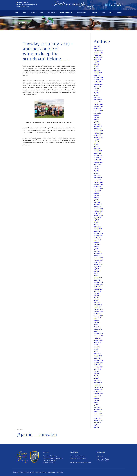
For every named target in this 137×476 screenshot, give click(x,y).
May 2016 (96, 298)
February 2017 (98, 278)
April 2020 (96, 200)
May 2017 (96, 273)
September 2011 (98, 421)
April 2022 (96, 146)
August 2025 (97, 60)
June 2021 (97, 169)
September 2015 (98, 316)
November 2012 (98, 389)
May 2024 (96, 93)
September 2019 (98, 215)
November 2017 (98, 260)
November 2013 (98, 363)
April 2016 (96, 300)
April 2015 (96, 325)
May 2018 (96, 247)
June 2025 (97, 64)
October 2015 (97, 314)
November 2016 (98, 285)
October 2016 (97, 287)
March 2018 (97, 251)
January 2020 (97, 207)
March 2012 (97, 407)
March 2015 (97, 327)
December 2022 (98, 131)
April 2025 (96, 68)
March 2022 (97, 149)
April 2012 (96, 405)
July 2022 (96, 140)
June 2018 (97, 244)
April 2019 (96, 224)
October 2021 (97, 160)
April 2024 (96, 95)
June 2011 (97, 427)
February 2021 (98, 178)
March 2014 (97, 354)
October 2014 (97, 338)
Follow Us (100, 456)
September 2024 (98, 84)
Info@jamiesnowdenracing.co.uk (82, 462)
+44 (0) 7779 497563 (80, 458)
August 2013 (97, 369)
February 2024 (98, 100)
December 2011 (98, 414)
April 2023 (96, 122)
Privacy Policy (59, 472)
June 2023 (97, 117)
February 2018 (98, 253)
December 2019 (98, 209)
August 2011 (97, 423)
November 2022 (98, 133)
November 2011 (98, 416)
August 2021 (97, 164)
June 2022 (97, 142)
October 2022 (97, 135)
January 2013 (97, 385)
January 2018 (97, 256)
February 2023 (98, 126)
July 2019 (96, 220)
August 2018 (97, 240)
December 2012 (98, 387)
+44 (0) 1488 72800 (79, 456)
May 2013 (96, 376)
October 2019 (97, 213)
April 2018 (96, 249)
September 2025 (98, 57)
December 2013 (98, 360)
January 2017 (97, 280)
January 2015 (97, 331)
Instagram (20, 429)
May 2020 (96, 198)
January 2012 (97, 412)
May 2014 (96, 349)
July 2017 (96, 269)
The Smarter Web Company (48, 472)
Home (16, 13)
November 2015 (98, 311)
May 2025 (96, 66)
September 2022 (98, 137)
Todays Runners (81, 13)
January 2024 (97, 102)
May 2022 (96, 144)
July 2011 (96, 425)
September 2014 (98, 340)
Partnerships (51, 13)
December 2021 (98, 155)
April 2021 (96, 173)
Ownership (94, 13)
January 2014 (97, 358)
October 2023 (97, 109)
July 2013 (96, 371)
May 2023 (96, 120)
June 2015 (97, 322)
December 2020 (98, 182)
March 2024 (97, 97)
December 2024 (98, 77)
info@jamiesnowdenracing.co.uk (28, 4)
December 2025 (98, 51)
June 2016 (97, 296)
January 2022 (97, 153)
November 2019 (98, 211)
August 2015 (97, 318)
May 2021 (96, 171)
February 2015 (98, 329)
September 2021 (98, 162)
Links (111, 13)
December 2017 (98, 258)
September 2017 (98, 265)
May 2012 (96, 403)
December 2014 (98, 334)
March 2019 (97, 227)
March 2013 (97, 380)
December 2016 (98, 282)
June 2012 (97, 400)
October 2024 (97, 82)
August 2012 (97, 396)
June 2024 (97, 91)
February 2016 (98, 305)
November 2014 (98, 336)
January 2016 (97, 307)
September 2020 (98, 189)
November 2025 (98, 53)
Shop (103, 13)
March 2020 (97, 202)
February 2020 (98, 204)
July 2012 (96, 398)
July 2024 (96, 88)
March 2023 (97, 124)
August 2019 (97, 218)
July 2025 (96, 62)
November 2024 (98, 80)
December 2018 (98, 233)
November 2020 (98, 184)
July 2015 (96, 320)
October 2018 (97, 238)
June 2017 (97, 271)
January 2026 (97, 48)
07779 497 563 (24, 6)
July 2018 (96, 242)
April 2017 (96, 276)
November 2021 (98, 158)
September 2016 (98, 289)
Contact (119, 13)
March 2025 (97, 71)
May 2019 (96, 222)
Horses (33, 13)
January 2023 (97, 129)
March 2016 (97, 302)
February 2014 (98, 356)
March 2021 (97, 175)
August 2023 (97, 113)
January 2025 (97, 75)
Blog (41, 13)
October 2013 (97, 365)
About (24, 13)
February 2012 (98, 409)
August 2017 (97, 267)
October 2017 (97, 262)
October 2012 (97, 392)
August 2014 (97, 343)
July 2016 (96, 293)
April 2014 (96, 351)
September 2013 (98, 367)
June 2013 (97, 374)
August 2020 (97, 191)
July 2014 (96, 345)
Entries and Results (66, 13)
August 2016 (97, 291)
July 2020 (96, 193)
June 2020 (97, 195)
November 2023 (98, 106)
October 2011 (97, 418)
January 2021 (97, 180)
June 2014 (97, 347)
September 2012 (98, 394)
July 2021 (96, 166)
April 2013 (96, 378)
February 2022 (98, 151)
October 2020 (97, 187)
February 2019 (98, 229)
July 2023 (96, 115)
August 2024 (97, 86)
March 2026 (97, 46)
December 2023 (98, 104)
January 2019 (97, 231)
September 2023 (98, 111)
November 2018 (98, 236)
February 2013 (98, 383)
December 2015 (98, 309)
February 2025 (98, 73)
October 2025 (97, 55)
